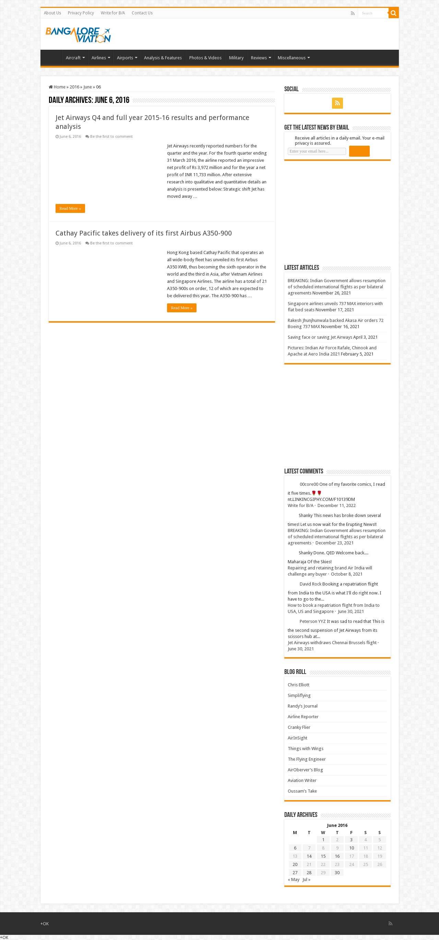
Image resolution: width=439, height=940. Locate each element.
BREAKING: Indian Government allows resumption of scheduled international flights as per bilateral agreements (336, 287)
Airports (125, 57)
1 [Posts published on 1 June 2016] (323, 839)
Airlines (99, 57)
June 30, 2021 (351, 611)
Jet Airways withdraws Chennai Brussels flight (332, 642)
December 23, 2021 (335, 542)
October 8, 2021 (347, 574)
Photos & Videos (205, 57)
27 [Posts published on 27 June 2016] (295, 872)
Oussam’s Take (302, 791)
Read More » (70, 208)
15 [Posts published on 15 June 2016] (323, 856)
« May (293, 879)
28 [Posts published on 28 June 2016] (309, 872)
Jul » (306, 879)
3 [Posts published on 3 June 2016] (351, 839)
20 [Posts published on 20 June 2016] (295, 864)
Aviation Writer (302, 780)
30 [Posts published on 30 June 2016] (337, 872)
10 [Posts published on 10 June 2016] (351, 848)
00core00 (309, 484)
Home (53, 57)
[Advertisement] (335, 212)
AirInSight (297, 737)
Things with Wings (305, 748)
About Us (52, 13)
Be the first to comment (111, 136)
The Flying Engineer (307, 759)
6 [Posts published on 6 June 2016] (295, 848)
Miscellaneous (292, 57)
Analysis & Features (163, 57)
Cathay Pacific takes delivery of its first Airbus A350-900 (144, 233)
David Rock (310, 584)
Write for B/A (113, 13)
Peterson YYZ (313, 621)
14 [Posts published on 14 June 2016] (309, 856)
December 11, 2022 (337, 505)
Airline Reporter (303, 716)
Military (236, 57)
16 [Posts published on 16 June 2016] (337, 856)
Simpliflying (299, 695)
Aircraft (73, 57)
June (87, 86)
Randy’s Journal (303, 706)
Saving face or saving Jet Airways (320, 337)
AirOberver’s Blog (305, 769)
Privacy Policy (81, 13)
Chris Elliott (298, 684)
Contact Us (142, 13)
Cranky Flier (299, 727)
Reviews (259, 57)
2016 (74, 86)
